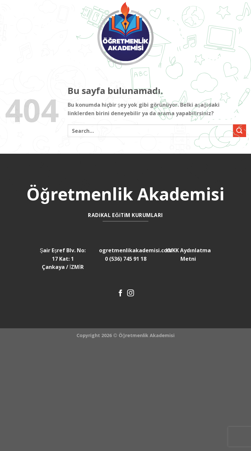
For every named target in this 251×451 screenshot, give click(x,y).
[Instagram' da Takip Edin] (130, 293)
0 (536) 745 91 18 (125, 258)
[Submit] (239, 130)
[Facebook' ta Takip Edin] (120, 293)
